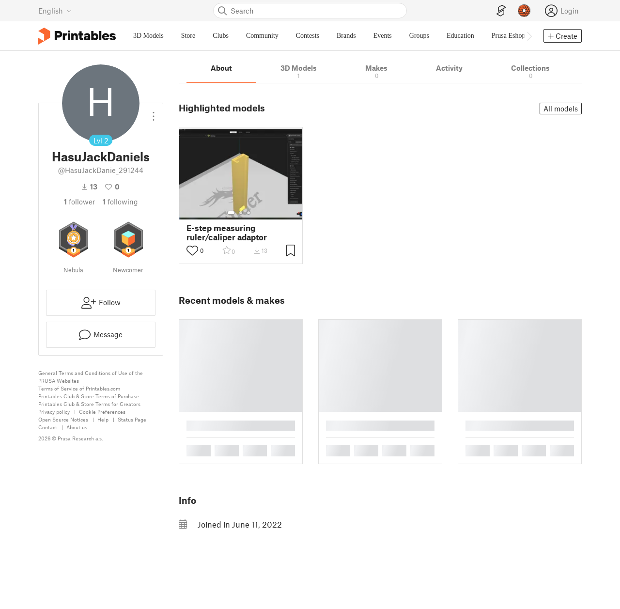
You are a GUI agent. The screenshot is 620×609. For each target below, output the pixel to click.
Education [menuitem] (460, 35)
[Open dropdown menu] (153, 112)
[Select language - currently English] (55, 10)
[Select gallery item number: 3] (248, 213)
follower (79, 201)
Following (120, 201)
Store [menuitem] (188, 35)
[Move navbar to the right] (529, 35)
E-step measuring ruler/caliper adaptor (226, 232)
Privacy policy (54, 411)
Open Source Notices (63, 419)
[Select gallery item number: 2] (241, 213)
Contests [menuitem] (307, 35)
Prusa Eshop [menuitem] (509, 35)
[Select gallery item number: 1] (231, 213)
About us (76, 427)
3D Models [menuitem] (148, 35)
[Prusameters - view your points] (524, 10)
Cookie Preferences (102, 411)
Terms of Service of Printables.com (79, 388)
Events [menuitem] (382, 35)
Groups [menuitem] (419, 35)
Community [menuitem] (262, 35)
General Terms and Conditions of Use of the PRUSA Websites (90, 377)
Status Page (132, 419)
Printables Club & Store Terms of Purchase (88, 396)
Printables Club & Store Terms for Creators (89, 404)
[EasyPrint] (501, 10)
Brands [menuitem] (346, 35)
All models (560, 108)
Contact (47, 427)
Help (102, 419)
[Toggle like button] (192, 250)
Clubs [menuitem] (221, 35)
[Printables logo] (77, 36)
